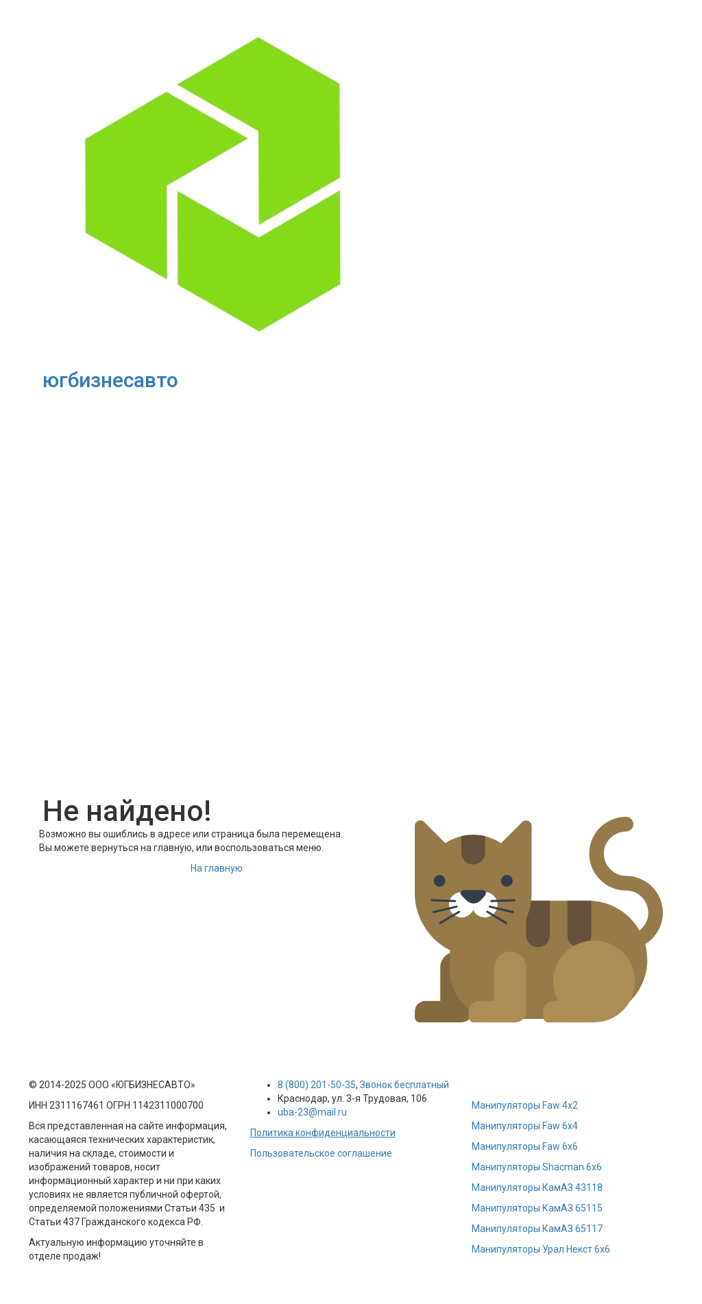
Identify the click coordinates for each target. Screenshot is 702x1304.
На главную (217, 868)
